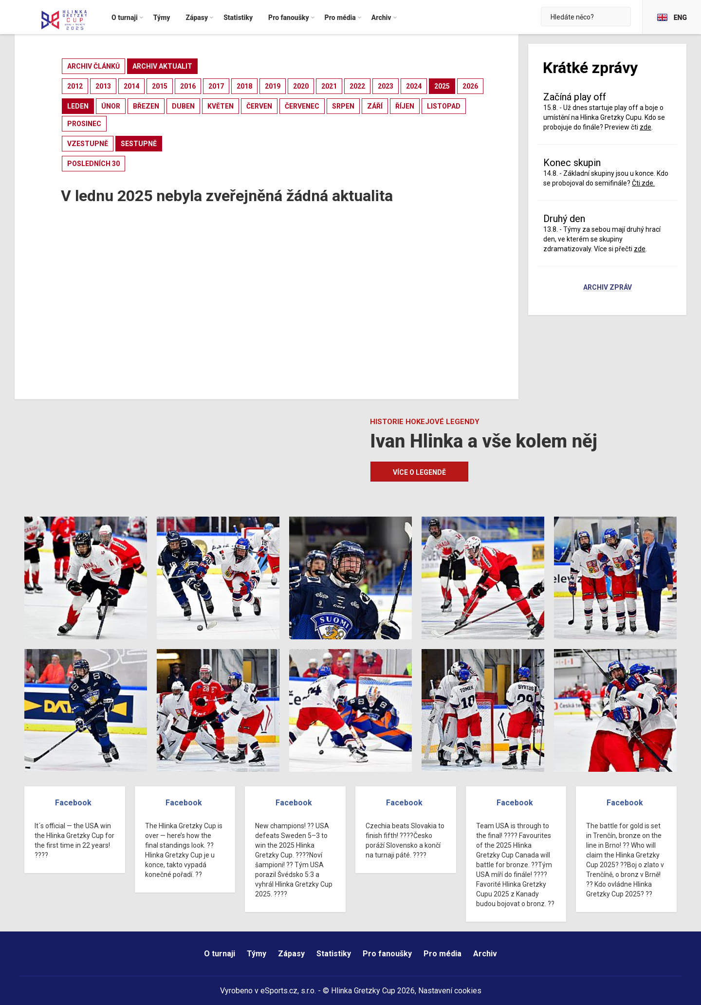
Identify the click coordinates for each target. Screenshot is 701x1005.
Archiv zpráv (607, 287)
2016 (188, 86)
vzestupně (87, 144)
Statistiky (333, 953)
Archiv (485, 953)
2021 (329, 86)
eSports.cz (278, 990)
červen (259, 106)
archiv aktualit (162, 66)
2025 (442, 86)
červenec (302, 106)
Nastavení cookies (449, 990)
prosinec (84, 124)
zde (645, 127)
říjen (404, 106)
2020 (301, 86)
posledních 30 (93, 164)
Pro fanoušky (387, 953)
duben (183, 106)
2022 (357, 86)
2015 (159, 86)
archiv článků (93, 66)
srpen (343, 106)
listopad (444, 106)
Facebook (73, 802)
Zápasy (291, 953)
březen (146, 106)
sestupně (139, 144)
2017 (216, 86)
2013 (103, 86)
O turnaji (219, 953)
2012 (75, 86)
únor (110, 106)
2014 (131, 86)
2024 (414, 86)
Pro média (442, 953)
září (375, 106)
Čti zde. (643, 183)
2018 (244, 86)
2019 (272, 86)
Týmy (256, 953)
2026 (470, 86)
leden (78, 106)
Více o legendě (419, 472)
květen (220, 106)
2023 (385, 86)
